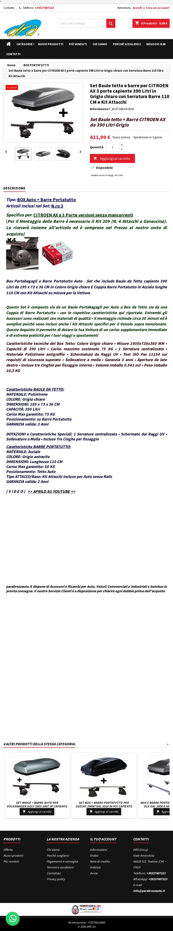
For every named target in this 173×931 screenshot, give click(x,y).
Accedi (137, 8)
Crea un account (157, 8)
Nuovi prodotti (50, 44)
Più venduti (78, 44)
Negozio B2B (156, 44)
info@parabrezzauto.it (149, 891)
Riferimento (99, 109)
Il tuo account (103, 839)
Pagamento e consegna (62, 861)
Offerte (8, 850)
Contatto (9, 8)
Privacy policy (56, 879)
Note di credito (100, 861)
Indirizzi (95, 867)
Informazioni (98, 850)
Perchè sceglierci (127, 44)
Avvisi (94, 873)
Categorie (24, 44)
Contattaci (54, 873)
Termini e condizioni (60, 867)
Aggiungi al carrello (111, 158)
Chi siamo (100, 44)
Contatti (13, 54)
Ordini (94, 855)
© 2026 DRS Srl (86, 927)
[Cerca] (86, 23)
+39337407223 (44, 8)
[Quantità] (112, 147)
